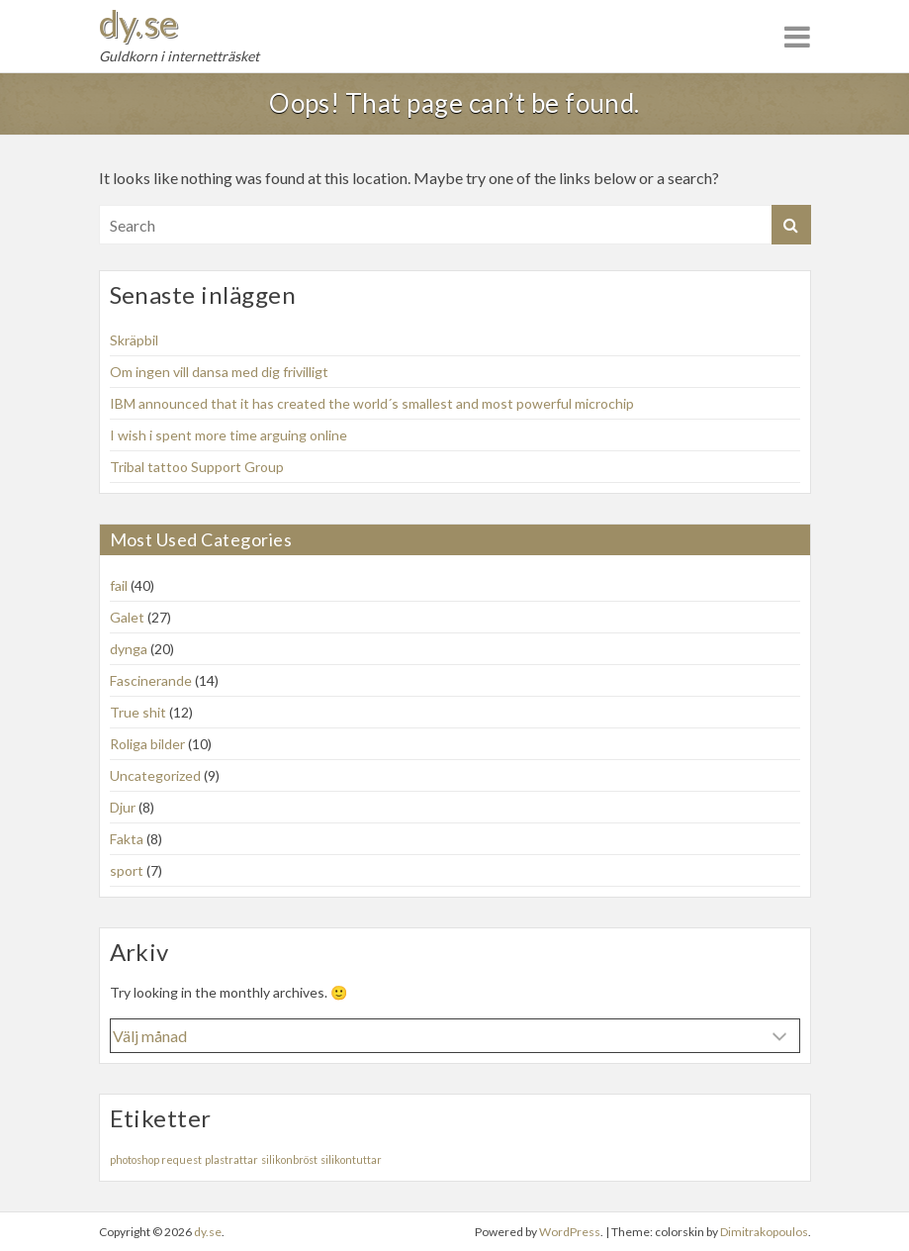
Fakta (126, 838)
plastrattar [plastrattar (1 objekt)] (231, 1159)
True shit (138, 712)
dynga (128, 648)
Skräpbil (134, 340)
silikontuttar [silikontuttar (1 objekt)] (351, 1159)
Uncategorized (155, 775)
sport (126, 870)
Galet (127, 617)
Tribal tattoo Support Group (197, 466)
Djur (123, 807)
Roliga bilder (147, 743)
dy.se (139, 23)
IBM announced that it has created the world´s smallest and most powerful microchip (372, 403)
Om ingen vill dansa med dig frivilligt (219, 371)
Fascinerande (151, 680)
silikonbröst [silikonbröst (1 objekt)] (289, 1159)
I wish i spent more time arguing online (228, 435)
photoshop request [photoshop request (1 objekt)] (156, 1159)
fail (119, 585)
